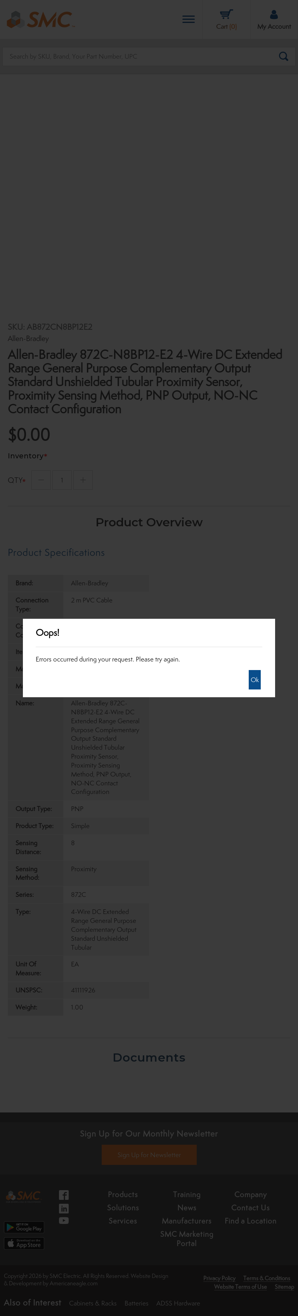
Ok (255, 679)
